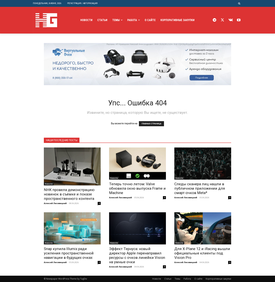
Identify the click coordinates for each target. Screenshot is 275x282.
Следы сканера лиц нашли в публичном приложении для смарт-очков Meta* (199, 188)
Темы (177, 278)
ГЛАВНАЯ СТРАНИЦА (151, 124)
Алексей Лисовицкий (55, 203)
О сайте (198, 278)
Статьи (167, 278)
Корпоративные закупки (218, 278)
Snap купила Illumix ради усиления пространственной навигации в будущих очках (69, 253)
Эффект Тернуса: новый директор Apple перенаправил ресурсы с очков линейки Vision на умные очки (137, 255)
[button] (239, 3)
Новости (49, 184)
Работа (187, 278)
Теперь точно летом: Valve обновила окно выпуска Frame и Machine (137, 188)
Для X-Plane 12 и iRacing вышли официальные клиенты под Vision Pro (202, 253)
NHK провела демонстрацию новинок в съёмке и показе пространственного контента (69, 194)
